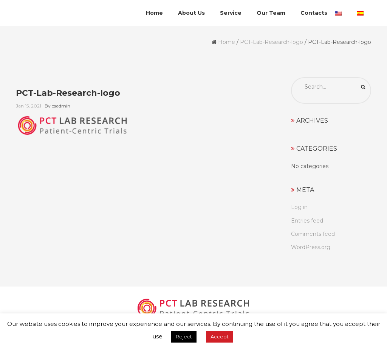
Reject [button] (184, 336)
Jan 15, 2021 (28, 106)
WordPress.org (310, 247)
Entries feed (307, 220)
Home (226, 42)
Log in (299, 207)
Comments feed (313, 234)
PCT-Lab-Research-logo (271, 42)
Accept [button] (220, 336)
